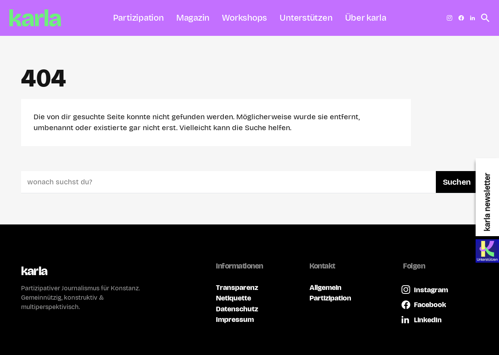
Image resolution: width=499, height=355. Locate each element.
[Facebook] (461, 18)
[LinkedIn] (472, 18)
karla (34, 271)
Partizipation (330, 298)
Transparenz (237, 287)
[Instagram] (449, 18)
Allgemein (326, 287)
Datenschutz (237, 309)
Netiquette (233, 298)
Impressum (235, 319)
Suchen (457, 182)
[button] (483, 18)
